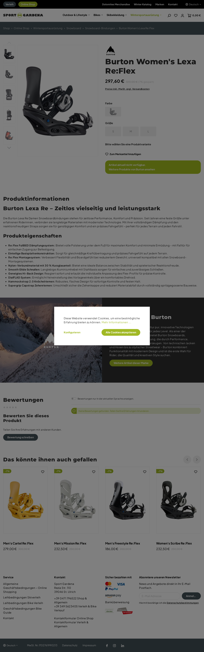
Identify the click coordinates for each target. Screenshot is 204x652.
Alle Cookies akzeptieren (121, 332)
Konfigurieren (72, 332)
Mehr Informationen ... (116, 322)
